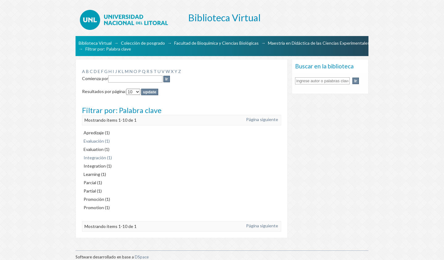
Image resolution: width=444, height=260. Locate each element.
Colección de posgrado (143, 43)
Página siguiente (262, 119)
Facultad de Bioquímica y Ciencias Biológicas (216, 43)
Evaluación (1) (97, 141)
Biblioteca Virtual (95, 43)
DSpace (142, 256)
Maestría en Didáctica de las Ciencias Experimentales (319, 43)
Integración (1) (98, 157)
